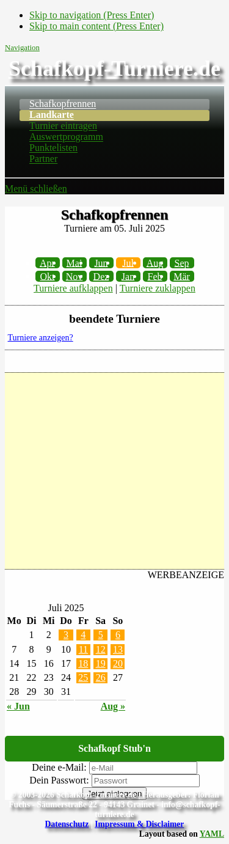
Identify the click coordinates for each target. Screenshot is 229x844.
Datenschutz (67, 824)
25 (83, 677)
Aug (155, 262)
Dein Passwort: (59, 780)
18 (83, 663)
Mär (181, 276)
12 (101, 649)
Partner (43, 159)
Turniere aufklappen (73, 288)
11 (83, 649)
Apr (47, 262)
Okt (47, 276)
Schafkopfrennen (62, 104)
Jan (128, 276)
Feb (155, 276)
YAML (212, 833)
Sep (182, 262)
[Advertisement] (114, 471)
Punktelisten (53, 148)
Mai (74, 262)
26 (101, 677)
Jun (100, 262)
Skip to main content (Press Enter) (96, 26)
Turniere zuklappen (157, 288)
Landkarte (51, 115)
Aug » (113, 706)
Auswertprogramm (66, 137)
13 (118, 649)
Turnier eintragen (63, 126)
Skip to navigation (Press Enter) (91, 15)
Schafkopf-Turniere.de (114, 68)
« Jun (18, 706)
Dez (101, 276)
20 (118, 663)
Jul (128, 262)
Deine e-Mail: (59, 767)
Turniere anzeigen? (40, 337)
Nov (74, 276)
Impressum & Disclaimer (139, 824)
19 (101, 663)
